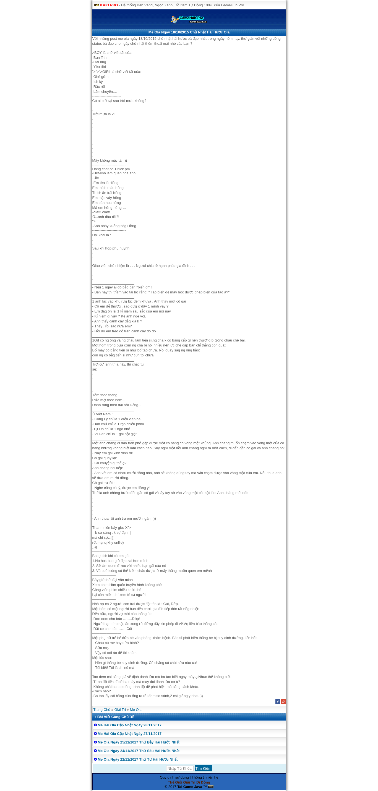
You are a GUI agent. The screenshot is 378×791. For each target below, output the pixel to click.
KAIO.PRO (109, 5)
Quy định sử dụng (174, 777)
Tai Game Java (189, 787)
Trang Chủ (102, 710)
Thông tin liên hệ (205, 777)
